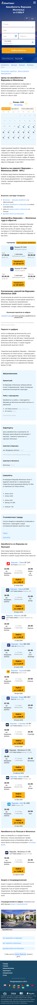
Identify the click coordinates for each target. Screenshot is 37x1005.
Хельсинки (6, 537)
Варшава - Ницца (17, 589)
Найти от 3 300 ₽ (18, 636)
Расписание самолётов (9, 71)
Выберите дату (6, 316)
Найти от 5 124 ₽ (18, 662)
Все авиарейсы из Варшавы (12, 938)
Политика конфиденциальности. (21, 999)
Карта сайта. (12, 1001)
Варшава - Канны (16, 776)
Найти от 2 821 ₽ (18, 607)
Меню (34, 3)
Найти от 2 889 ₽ (18, 715)
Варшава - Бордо (17, 697)
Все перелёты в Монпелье (12, 943)
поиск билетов (20, 954)
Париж (5, 533)
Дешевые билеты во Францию (13, 214)
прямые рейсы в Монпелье (18, 209)
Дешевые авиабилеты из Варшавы (15, 204)
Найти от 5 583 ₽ (18, 742)
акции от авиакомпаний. (19, 904)
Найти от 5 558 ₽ (18, 689)
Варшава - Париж (17, 562)
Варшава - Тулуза (17, 670)
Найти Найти (18, 795)
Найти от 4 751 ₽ (18, 821)
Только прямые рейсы (27, 108)
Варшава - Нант (18, 803)
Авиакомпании (6, 73)
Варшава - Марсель (13, 615)
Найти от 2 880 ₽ (18, 581)
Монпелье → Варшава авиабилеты (15, 200)
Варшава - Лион (17, 644)
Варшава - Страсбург (18, 723)
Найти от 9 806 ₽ (18, 768)
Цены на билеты (23, 71)
